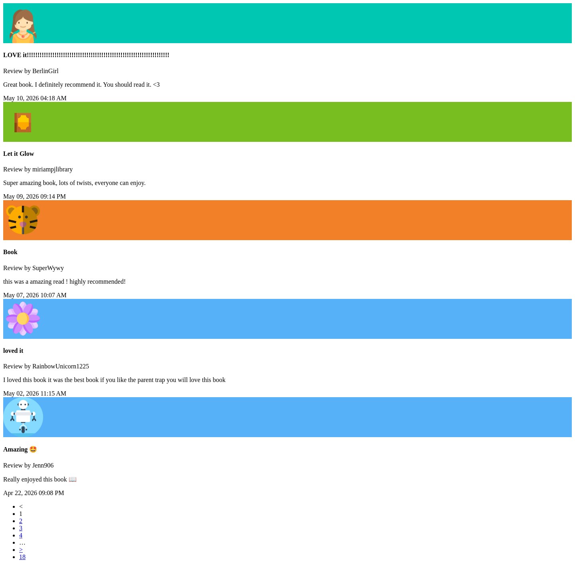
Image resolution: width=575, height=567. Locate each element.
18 (22, 556)
